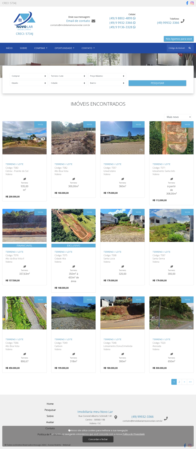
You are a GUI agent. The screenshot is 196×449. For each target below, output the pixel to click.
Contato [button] (87, 48)
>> (190, 382)
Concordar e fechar (98, 439)
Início (10, 48)
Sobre (24, 48)
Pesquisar (157, 83)
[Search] (180, 48)
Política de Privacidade (134, 434)
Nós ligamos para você (179, 38)
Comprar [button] (39, 48)
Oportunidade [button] (64, 48)
